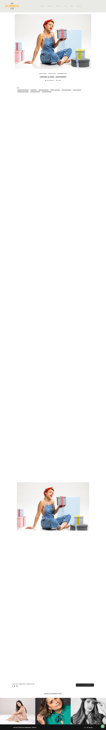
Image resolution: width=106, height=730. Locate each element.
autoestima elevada (46, 91)
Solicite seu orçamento (85, 684)
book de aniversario (66, 90)
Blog (65, 6)
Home (42, 6)
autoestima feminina (35, 91)
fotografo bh (33, 90)
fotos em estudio (77, 90)
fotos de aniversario (55, 90)
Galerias (58, 6)
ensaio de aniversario (43, 90)
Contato (79, 6)
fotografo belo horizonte (23, 90)
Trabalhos (50, 6)
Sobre (72, 6)
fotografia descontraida (23, 91)
